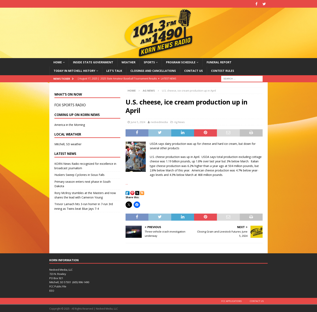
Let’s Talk (114, 70)
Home (57, 62)
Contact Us (193, 70)
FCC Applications (231, 300)
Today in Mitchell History (74, 70)
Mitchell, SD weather (67, 144)
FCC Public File (57, 286)
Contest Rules (222, 70)
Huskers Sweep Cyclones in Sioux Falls (79, 174)
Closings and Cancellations (153, 70)
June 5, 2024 (138, 121)
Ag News (179, 121)
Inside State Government (93, 62)
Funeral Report (219, 62)
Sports (149, 62)
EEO (51, 290)
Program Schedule (180, 62)
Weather (128, 62)
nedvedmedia (159, 121)
